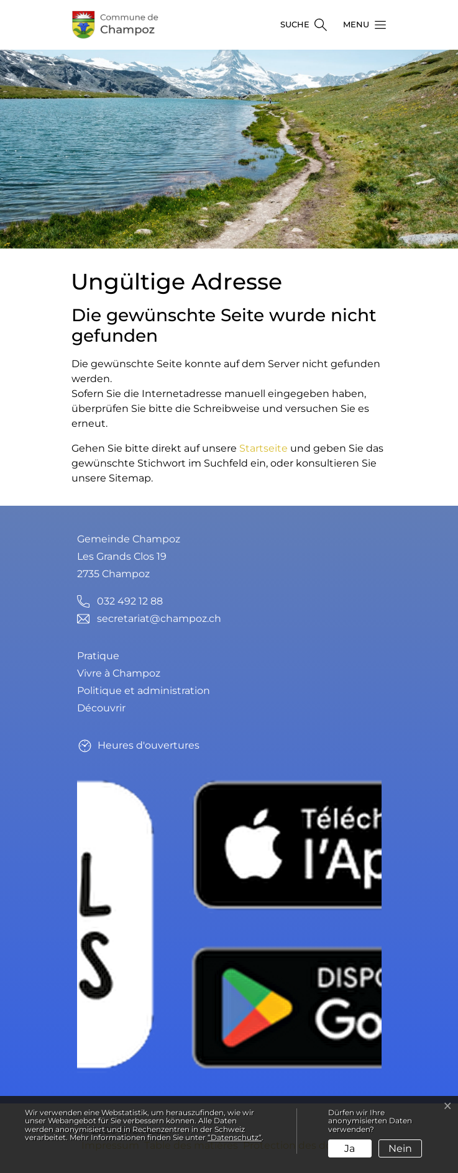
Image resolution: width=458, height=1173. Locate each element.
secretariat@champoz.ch (159, 618)
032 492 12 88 (130, 601)
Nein (400, 1148)
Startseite (263, 448)
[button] (361, 25)
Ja (349, 1148)
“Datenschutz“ (235, 1137)
